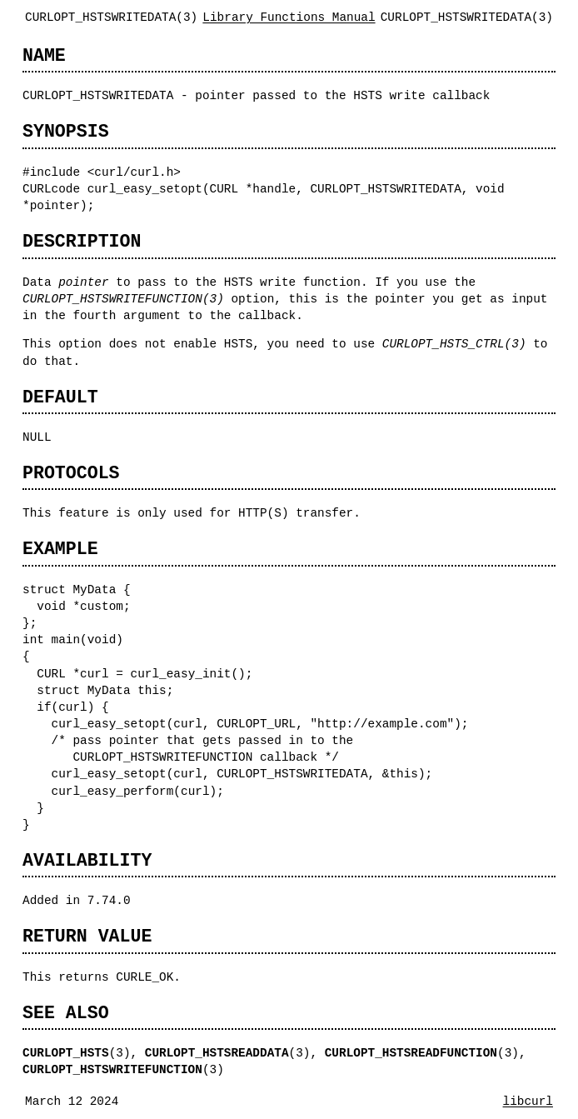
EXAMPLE (60, 549)
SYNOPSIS (65, 131)
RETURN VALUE (87, 936)
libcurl (528, 1101)
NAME (44, 55)
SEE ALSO (65, 1013)
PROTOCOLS (71, 473)
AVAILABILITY (87, 860)
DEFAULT (60, 397)
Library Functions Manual (288, 17)
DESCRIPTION (81, 241)
